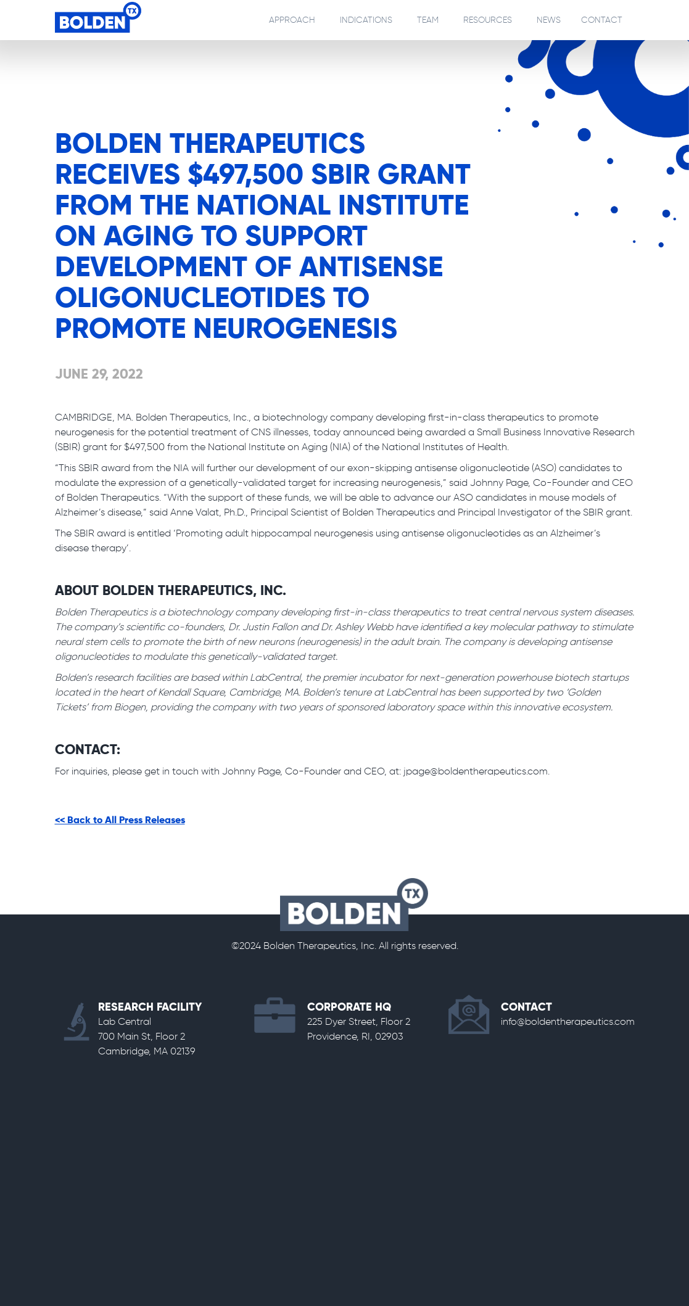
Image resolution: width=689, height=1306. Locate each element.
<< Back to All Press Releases (120, 821)
